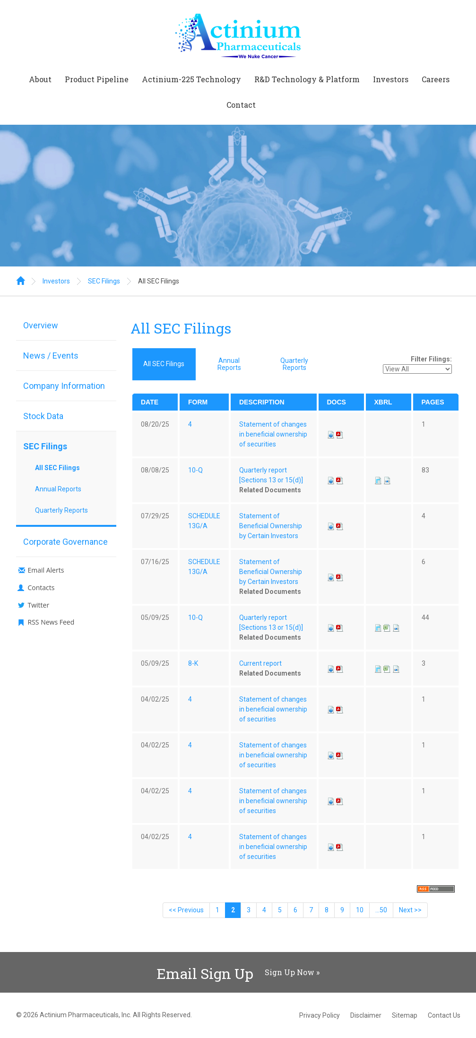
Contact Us (444, 1015)
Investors (390, 79)
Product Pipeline (97, 79)
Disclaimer (365, 1015)
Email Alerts (46, 570)
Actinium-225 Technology (191, 79)
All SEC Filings (158, 281)
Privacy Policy (319, 1015)
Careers (436, 79)
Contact (241, 105)
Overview (40, 325)
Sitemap (404, 1015)
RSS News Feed (51, 622)
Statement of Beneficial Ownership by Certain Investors (270, 526)
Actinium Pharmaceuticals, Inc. (85, 1015)
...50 (381, 910)
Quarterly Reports (61, 510)
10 (359, 910)
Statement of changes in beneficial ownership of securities (273, 434)
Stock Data (43, 416)
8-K (193, 663)
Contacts (41, 587)
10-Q (195, 470)
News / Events (50, 355)
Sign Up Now (289, 972)
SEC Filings (104, 281)
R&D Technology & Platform (307, 79)
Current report (260, 663)
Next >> (410, 910)
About (40, 79)
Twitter (39, 604)
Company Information (64, 386)
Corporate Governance (65, 542)
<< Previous (186, 910)
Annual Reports (58, 489)
